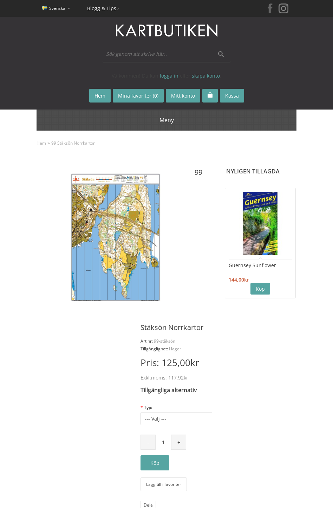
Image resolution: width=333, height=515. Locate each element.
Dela (148, 505)
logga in (169, 75)
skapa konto (206, 75)
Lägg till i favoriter (163, 484)
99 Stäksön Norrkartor (73, 143)
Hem (41, 143)
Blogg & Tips (101, 8)
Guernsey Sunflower (252, 265)
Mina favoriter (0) (138, 95)
